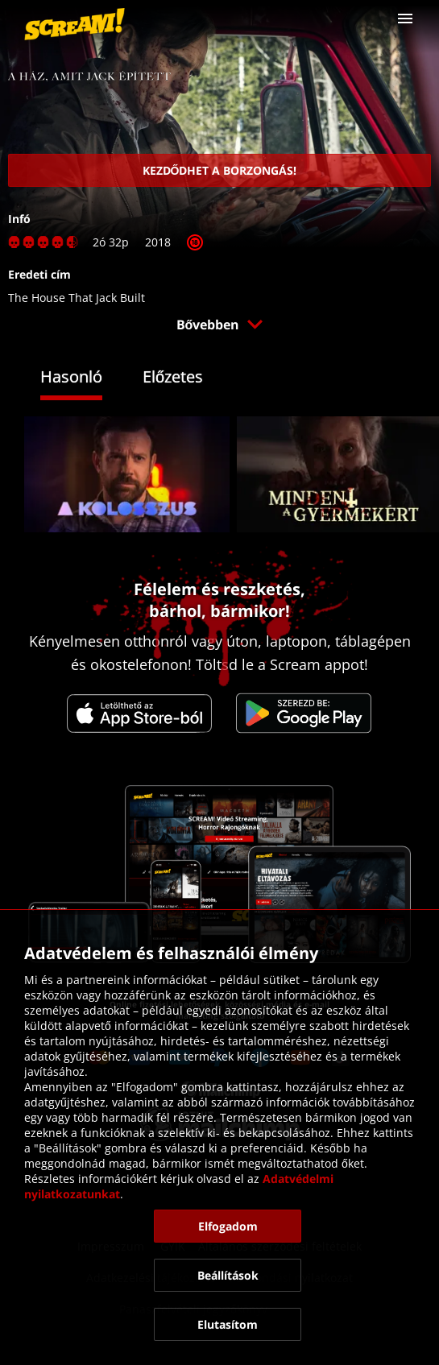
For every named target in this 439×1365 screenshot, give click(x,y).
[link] (74, 24)
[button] (405, 18)
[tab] (83, 379)
